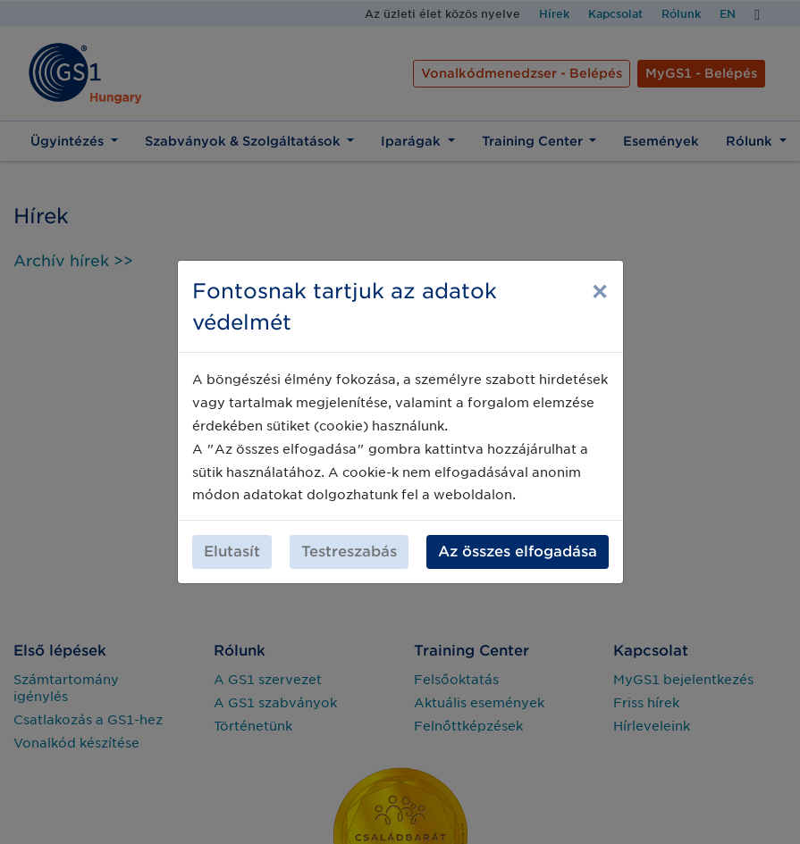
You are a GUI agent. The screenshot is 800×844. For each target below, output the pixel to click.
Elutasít (232, 542)
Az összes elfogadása (517, 542)
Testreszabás (349, 542)
